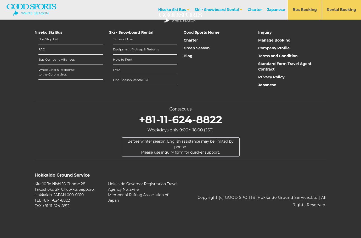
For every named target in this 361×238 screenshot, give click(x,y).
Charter (254, 9)
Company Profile (274, 48)
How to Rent (122, 59)
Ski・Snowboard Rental (218, 9)
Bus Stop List (48, 39)
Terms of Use (123, 39)
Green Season (197, 48)
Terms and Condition (278, 56)
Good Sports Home (201, 32)
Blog (188, 56)
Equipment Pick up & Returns (136, 49)
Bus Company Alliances (56, 59)
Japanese (276, 9)
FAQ (41, 49)
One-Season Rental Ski (130, 80)
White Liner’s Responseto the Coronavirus (56, 72)
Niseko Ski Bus (173, 9)
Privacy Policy (271, 77)
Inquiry (265, 32)
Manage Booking (274, 40)
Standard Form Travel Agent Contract (285, 66)
